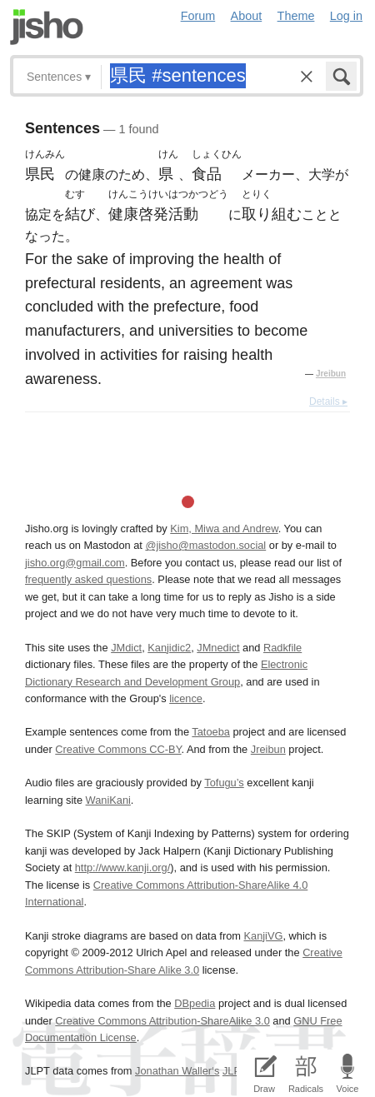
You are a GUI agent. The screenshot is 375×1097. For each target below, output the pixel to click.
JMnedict (218, 647)
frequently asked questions (88, 579)
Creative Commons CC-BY (118, 749)
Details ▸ (328, 401)
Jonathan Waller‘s (177, 1071)
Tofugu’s (223, 782)
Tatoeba (211, 732)
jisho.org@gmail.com (75, 562)
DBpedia (194, 1003)
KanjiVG (262, 936)
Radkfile (282, 647)
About (246, 15)
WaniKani (108, 800)
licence (185, 698)
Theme (296, 15)
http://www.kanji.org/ (123, 867)
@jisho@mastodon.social (205, 545)
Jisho (46, 27)
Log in (346, 15)
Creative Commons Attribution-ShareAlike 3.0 (162, 1021)
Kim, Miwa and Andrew (224, 528)
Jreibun (331, 373)
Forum (198, 15)
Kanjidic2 (169, 647)
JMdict (126, 647)
